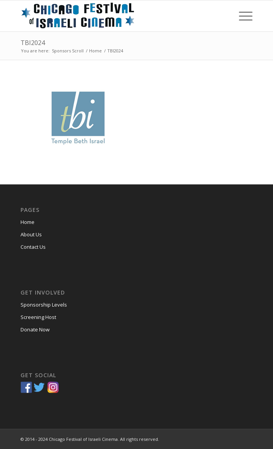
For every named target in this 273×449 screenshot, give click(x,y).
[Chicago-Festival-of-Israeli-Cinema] (113, 15)
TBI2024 (33, 42)
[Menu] (241, 15)
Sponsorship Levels (44, 304)
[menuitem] (241, 15)
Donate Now (35, 329)
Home (27, 221)
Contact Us (33, 246)
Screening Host (38, 317)
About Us (31, 234)
